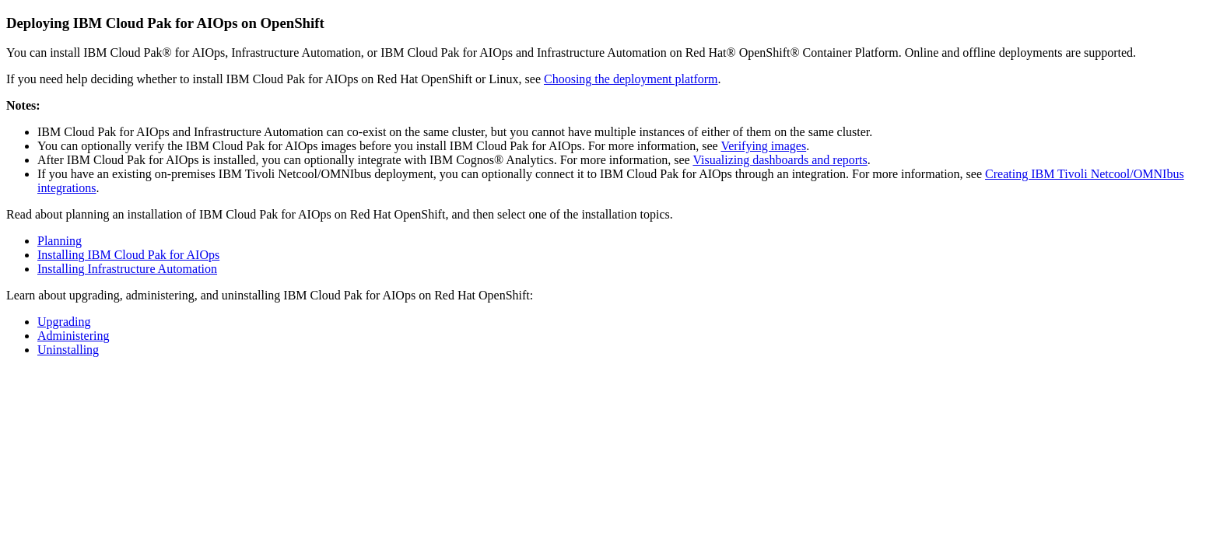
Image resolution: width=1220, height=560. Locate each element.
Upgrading (63, 321)
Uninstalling (68, 349)
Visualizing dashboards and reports (779, 159)
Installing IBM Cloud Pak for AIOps (128, 254)
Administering (73, 335)
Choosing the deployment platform (631, 79)
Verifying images (763, 145)
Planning (59, 240)
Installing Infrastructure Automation (127, 268)
